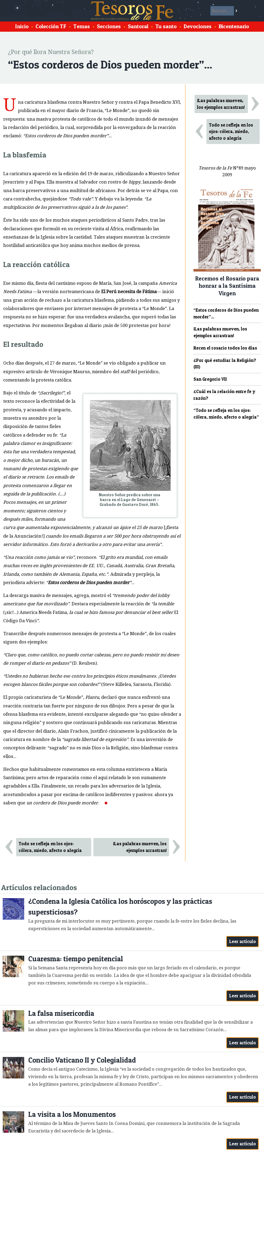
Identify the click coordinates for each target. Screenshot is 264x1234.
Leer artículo (242, 941)
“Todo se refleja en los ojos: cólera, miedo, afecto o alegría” (226, 414)
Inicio (22, 26)
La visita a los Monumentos (72, 1114)
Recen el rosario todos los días (225, 348)
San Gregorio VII (210, 379)
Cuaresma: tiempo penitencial (75, 958)
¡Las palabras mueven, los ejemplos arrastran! (140, 847)
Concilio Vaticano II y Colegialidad (82, 1060)
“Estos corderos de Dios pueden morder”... (226, 313)
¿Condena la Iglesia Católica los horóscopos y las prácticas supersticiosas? (120, 906)
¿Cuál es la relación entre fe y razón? (224, 395)
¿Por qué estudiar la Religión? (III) (224, 364)
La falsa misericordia (61, 1013)
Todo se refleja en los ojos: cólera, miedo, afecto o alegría (50, 847)
